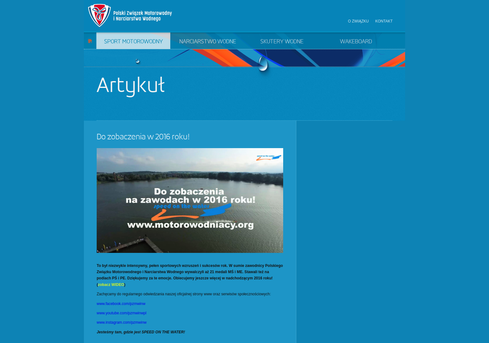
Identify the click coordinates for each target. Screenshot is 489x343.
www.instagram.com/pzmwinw (122, 322)
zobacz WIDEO (111, 285)
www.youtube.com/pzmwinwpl (121, 313)
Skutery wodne (281, 42)
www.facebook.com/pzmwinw (121, 304)
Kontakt (384, 21)
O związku (358, 21)
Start (90, 40)
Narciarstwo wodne (207, 42)
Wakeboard (356, 42)
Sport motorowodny (133, 42)
